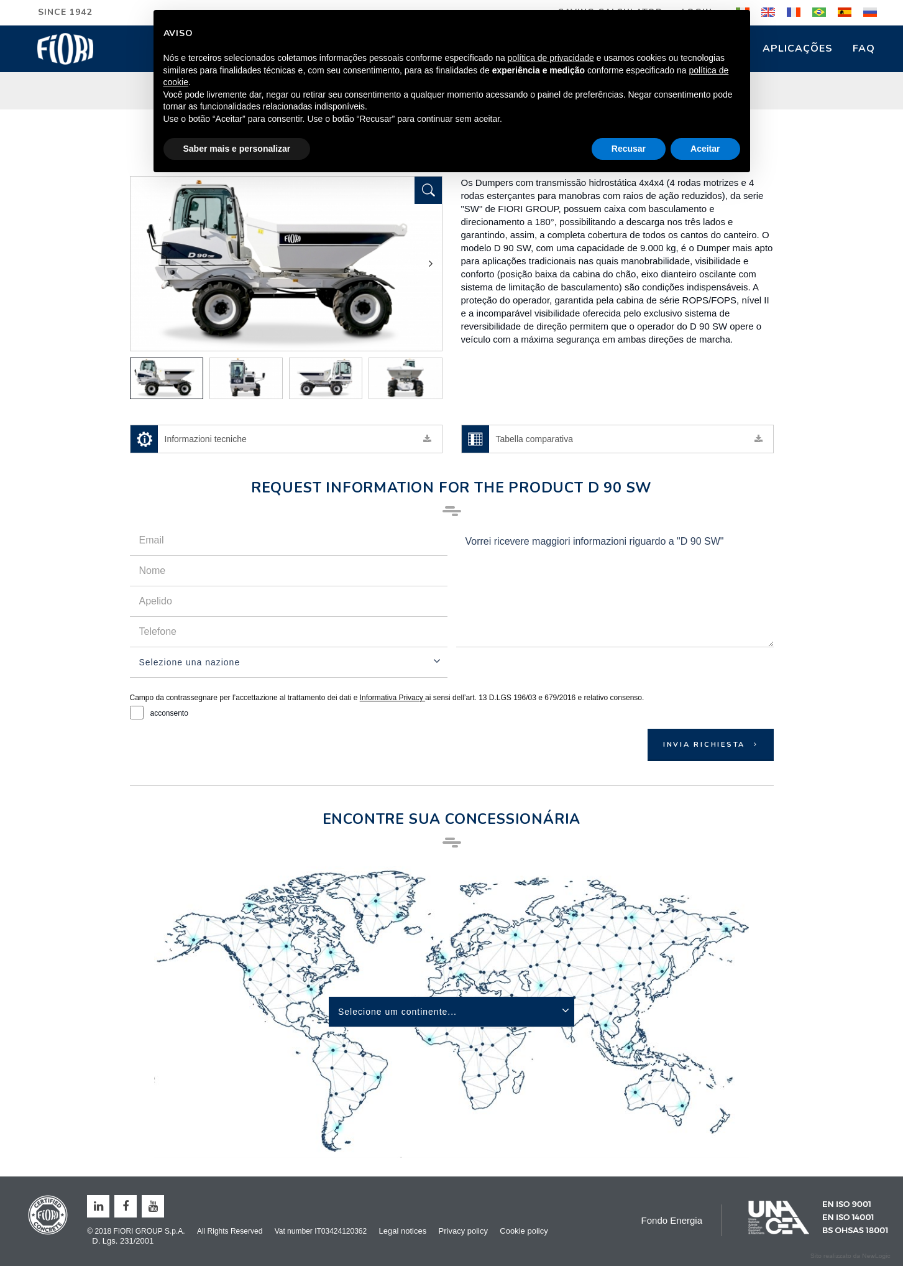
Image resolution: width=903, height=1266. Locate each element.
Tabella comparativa (613, 439)
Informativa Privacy (392, 697)
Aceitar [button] (705, 149)
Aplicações (798, 48)
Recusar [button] (629, 149)
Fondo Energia (671, 1220)
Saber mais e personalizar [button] (237, 149)
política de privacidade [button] (551, 58)
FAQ (864, 48)
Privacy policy (463, 1231)
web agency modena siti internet (850, 1256)
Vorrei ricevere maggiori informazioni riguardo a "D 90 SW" (615, 586)
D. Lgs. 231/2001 (123, 1240)
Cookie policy (524, 1231)
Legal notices (403, 1231)
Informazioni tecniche (282, 439)
